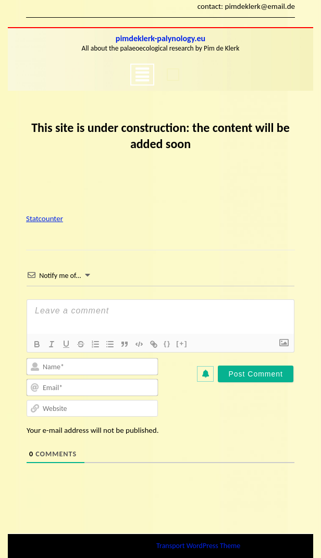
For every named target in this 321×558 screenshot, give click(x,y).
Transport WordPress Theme (198, 545)
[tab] (142, 75)
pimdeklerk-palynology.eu (160, 38)
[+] (182, 343)
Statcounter (44, 218)
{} (167, 343)
